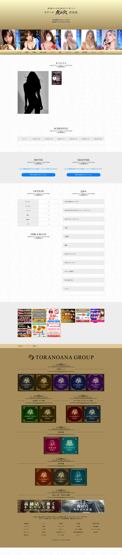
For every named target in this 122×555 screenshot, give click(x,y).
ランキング (61, 526)
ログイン (61, 529)
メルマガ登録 (78, 529)
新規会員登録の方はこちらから (38, 175)
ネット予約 (61, 534)
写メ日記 (43, 534)
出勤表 (61, 523)
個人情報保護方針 (78, 532)
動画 (43, 526)
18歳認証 (26, 523)
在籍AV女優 (95, 523)
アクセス (26, 529)
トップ (44, 523)
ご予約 (44, 529)
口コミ (78, 534)
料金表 (78, 526)
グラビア (26, 526)
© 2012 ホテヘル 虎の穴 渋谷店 (61, 540)
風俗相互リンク (61, 532)
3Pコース (26, 532)
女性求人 (95, 532)
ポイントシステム (95, 529)
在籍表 (78, 523)
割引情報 (95, 526)
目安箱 (44, 532)
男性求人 (26, 534)
